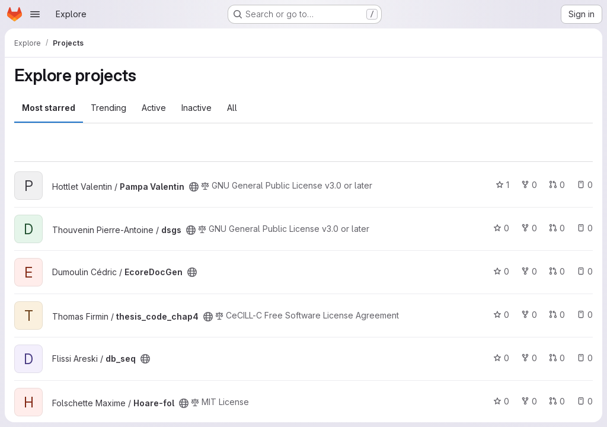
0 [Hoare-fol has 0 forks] (529, 401)
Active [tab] (154, 108)
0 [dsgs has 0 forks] (529, 228)
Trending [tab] (108, 108)
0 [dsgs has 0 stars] (501, 228)
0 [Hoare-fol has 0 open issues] (585, 401)
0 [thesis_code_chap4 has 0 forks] (529, 315)
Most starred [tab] (48, 108)
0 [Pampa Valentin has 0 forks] (529, 185)
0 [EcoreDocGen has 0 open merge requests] (557, 271)
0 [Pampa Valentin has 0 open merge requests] (557, 185)
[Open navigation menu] (34, 14)
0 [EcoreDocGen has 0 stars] (501, 271)
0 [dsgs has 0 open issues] (585, 228)
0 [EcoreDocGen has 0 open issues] (585, 271)
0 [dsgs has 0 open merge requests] (557, 228)
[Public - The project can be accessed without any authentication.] (194, 187)
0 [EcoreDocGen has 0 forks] (529, 271)
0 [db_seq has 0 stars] (501, 358)
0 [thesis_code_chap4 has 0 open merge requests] (557, 315)
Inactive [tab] (196, 108)
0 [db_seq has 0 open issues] (585, 358)
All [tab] (232, 108)
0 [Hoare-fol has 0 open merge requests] (557, 401)
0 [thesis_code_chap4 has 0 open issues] (585, 315)
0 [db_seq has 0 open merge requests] (557, 358)
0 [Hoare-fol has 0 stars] (501, 401)
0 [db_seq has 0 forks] (529, 358)
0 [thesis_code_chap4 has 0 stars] (501, 315)
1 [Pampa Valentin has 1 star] (502, 185)
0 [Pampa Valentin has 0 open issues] (585, 185)
